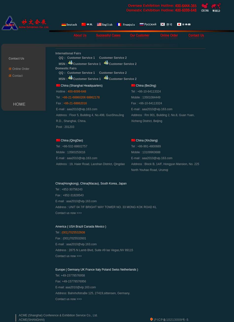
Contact (17, 75)
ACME (23, 320)
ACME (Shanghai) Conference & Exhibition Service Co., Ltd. (58, 315)
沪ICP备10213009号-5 (171, 320)
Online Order (20, 69)
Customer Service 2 (113, 58)
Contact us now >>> (68, 213)
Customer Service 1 (81, 58)
